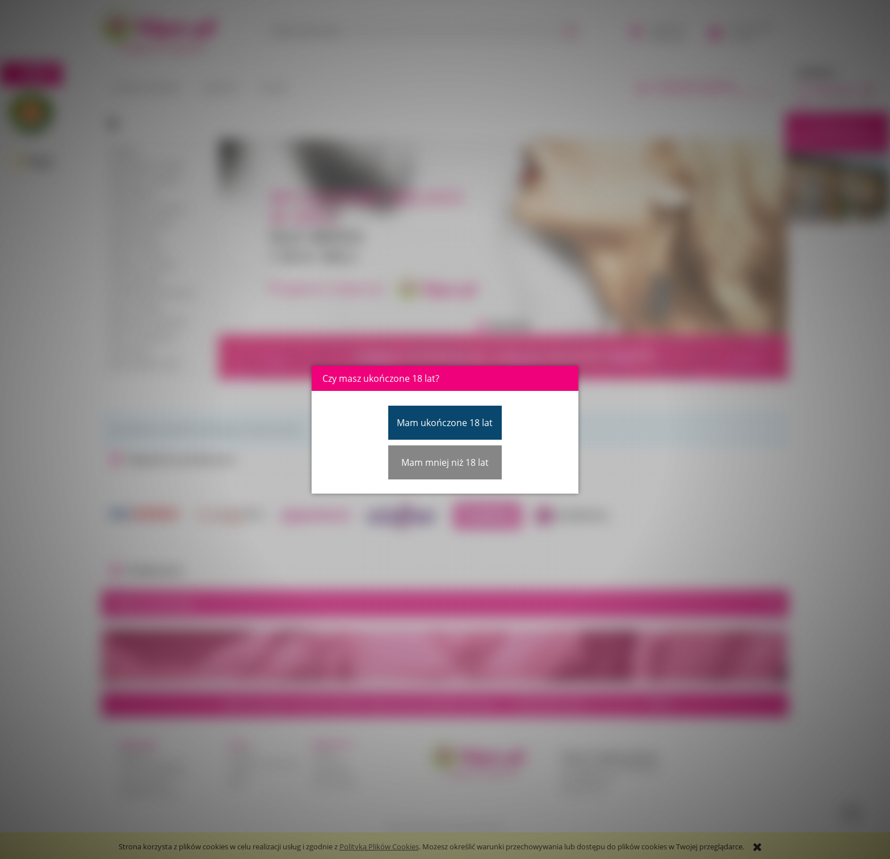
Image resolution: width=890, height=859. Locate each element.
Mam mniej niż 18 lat (445, 462)
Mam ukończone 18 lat (445, 422)
